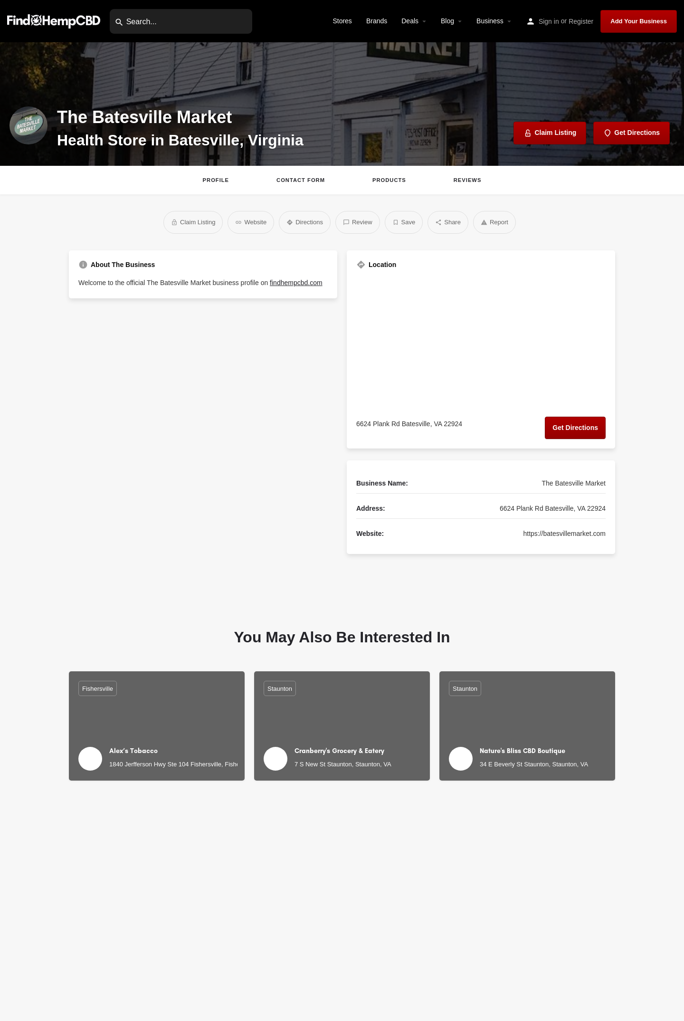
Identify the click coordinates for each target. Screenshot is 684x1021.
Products (389, 180)
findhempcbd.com (296, 282)
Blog (447, 21)
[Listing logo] (29, 125)
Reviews (468, 180)
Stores (342, 21)
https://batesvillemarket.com (564, 533)
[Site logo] (55, 21)
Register (581, 21)
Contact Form (300, 180)
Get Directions (575, 427)
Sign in (549, 21)
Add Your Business (638, 21)
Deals (409, 21)
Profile (216, 180)
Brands (376, 21)
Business (490, 21)
